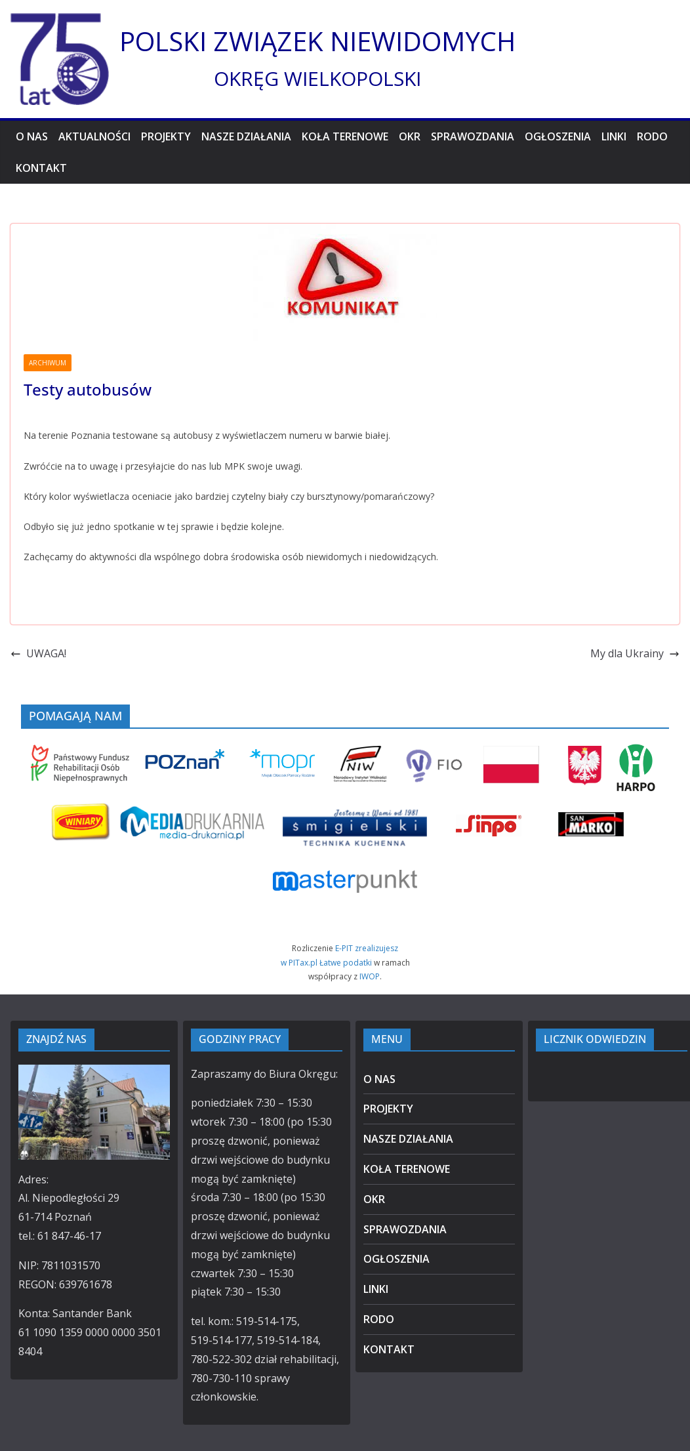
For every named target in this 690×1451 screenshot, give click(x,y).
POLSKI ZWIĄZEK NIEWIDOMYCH (317, 41)
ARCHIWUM (47, 362)
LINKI (613, 136)
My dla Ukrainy (635, 653)
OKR (409, 136)
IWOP (369, 976)
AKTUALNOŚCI (94, 136)
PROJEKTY (166, 136)
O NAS (32, 136)
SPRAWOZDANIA (472, 136)
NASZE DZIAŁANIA (246, 136)
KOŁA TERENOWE (345, 136)
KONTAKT (41, 168)
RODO (652, 136)
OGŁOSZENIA (558, 136)
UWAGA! (38, 653)
